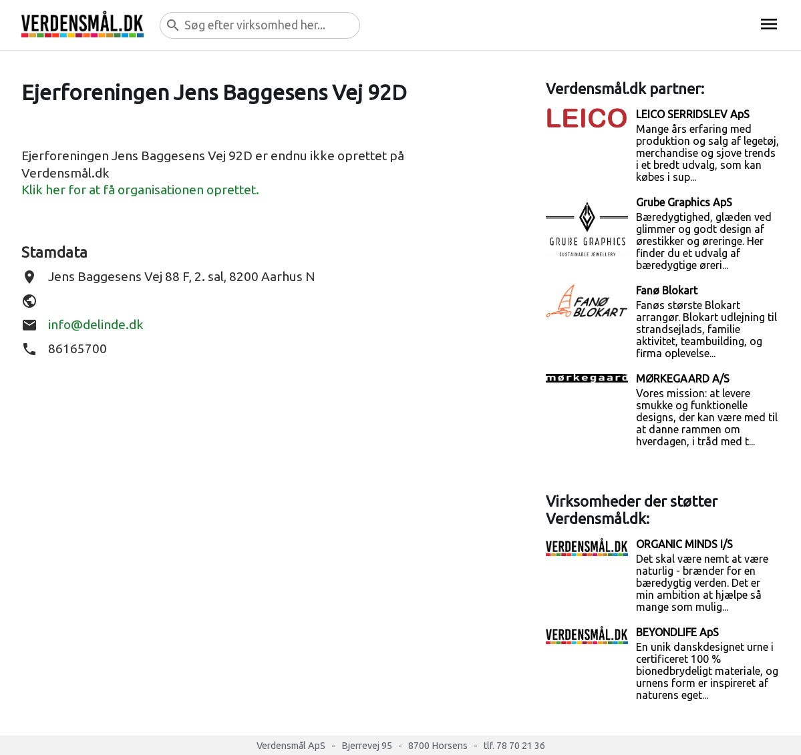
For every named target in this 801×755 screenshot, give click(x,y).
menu (769, 24)
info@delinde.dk (96, 324)
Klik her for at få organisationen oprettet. (140, 189)
